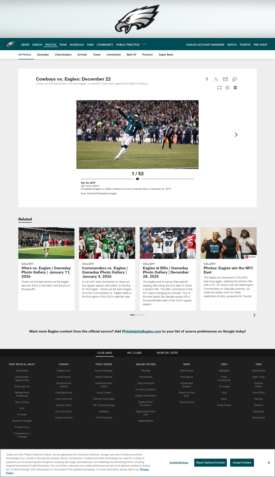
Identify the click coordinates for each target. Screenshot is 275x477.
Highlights (224, 370)
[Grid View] (227, 88)
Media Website (145, 420)
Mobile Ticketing (103, 376)
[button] (132, 315)
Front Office (258, 392)
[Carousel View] (219, 88)
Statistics (258, 405)
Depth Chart (258, 376)
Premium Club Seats (103, 398)
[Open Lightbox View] (137, 149)
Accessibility (22, 370)
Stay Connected (146, 383)
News (186, 364)
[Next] (236, 134)
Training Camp (186, 402)
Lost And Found (64, 398)
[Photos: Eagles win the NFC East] (229, 265)
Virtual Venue (63, 376)
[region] (137, 463)
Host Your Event (63, 411)
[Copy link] (234, 79)
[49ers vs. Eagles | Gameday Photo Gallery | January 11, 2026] (46, 261)
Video (224, 364)
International (145, 376)
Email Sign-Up (22, 386)
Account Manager (104, 370)
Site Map (145, 370)
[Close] (269, 462)
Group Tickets (104, 392)
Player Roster (258, 370)
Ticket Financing (103, 417)
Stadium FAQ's (63, 405)
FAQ (22, 408)
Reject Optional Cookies (210, 462)
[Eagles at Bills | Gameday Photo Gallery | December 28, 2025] (168, 269)
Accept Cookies (242, 462)
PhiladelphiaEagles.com (141, 331)
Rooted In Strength (22, 420)
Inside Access (224, 405)
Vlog (224, 392)
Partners (258, 398)
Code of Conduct (64, 417)
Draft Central (186, 370)
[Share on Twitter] (216, 81)
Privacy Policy (22, 427)
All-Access (224, 386)
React (224, 398)
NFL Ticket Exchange (103, 405)
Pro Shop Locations (146, 389)
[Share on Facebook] (207, 81)
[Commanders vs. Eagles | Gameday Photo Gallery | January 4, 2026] (107, 265)
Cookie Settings (179, 462)
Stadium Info (63, 370)
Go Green (22, 414)
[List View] (235, 88)
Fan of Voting (22, 402)
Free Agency (186, 376)
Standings (258, 411)
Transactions (258, 417)
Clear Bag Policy (63, 392)
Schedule (103, 411)
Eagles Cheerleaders (145, 395)
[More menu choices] (144, 44)
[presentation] (255, 316)
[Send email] (225, 81)
